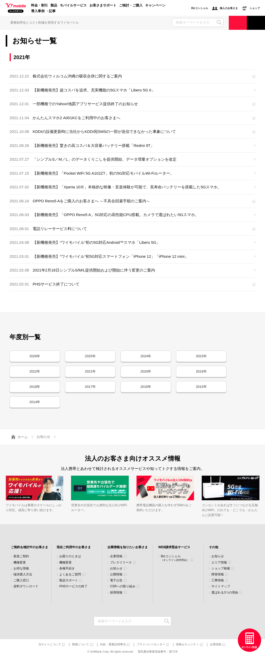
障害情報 (217, 574)
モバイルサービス (73, 5)
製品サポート (68, 580)
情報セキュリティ (187, 644)
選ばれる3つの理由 (224, 592)
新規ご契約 (21, 556)
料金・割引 (39, 5)
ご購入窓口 (21, 580)
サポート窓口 (256, 23)
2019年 (201, 371)
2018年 (35, 387)
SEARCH (219, 22)
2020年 (145, 371)
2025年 (90, 356)
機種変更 (19, 562)
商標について (80, 644)
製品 (53, 5)
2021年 (90, 371)
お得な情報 (21, 568)
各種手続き (67, 568)
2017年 (90, 387)
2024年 (145, 356)
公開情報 (116, 574)
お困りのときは (70, 556)
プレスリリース (121, 562)
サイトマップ (220, 586)
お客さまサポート (103, 5)
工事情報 (217, 580)
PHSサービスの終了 (73, 586)
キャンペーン (155, 5)
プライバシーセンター (151, 644)
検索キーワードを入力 (167, 621)
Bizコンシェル (175, 558)
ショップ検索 (220, 568)
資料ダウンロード (25, 586)
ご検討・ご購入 (131, 5)
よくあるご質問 (70, 574)
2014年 (35, 402)
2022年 (35, 371)
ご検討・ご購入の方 (238, 23)
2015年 (201, 387)
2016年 (145, 387)
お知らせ (116, 568)
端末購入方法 (22, 574)
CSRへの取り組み (122, 586)
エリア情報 (219, 562)
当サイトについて (49, 644)
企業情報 (116, 556)
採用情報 (116, 592)
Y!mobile (15, 8)
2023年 (201, 356)
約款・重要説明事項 (113, 644)
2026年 (35, 356)
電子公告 (116, 580)
